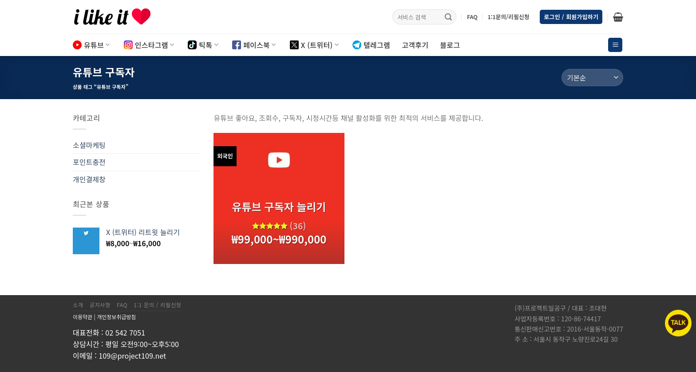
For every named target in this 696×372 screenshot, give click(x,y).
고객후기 (415, 45)
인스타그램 (149, 45)
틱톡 (203, 45)
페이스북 (254, 45)
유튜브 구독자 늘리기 (279, 206)
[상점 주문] (592, 77)
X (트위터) (314, 45)
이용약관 (82, 316)
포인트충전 (89, 161)
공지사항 (100, 305)
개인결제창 (89, 179)
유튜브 (91, 45)
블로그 (450, 45)
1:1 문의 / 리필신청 (158, 305)
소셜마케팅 (89, 145)
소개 (78, 305)
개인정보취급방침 (116, 316)
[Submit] (448, 16)
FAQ (472, 16)
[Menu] (615, 45)
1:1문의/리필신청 (508, 16)
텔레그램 (371, 45)
